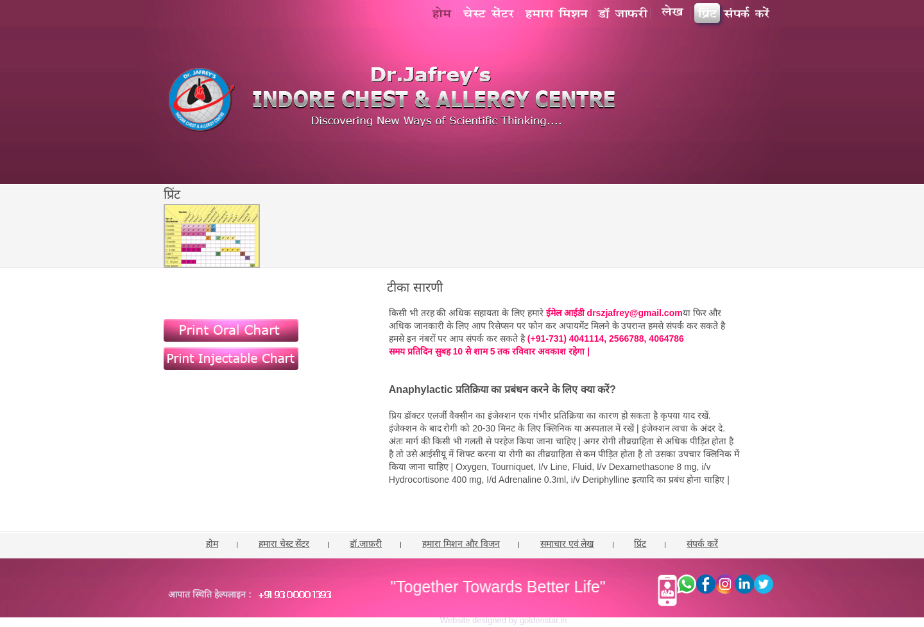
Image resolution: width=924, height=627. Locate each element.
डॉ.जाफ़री (366, 544)
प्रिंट (640, 544)
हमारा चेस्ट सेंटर (284, 544)
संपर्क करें (702, 544)
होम (212, 544)
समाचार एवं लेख (567, 544)
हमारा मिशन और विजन (461, 544)
